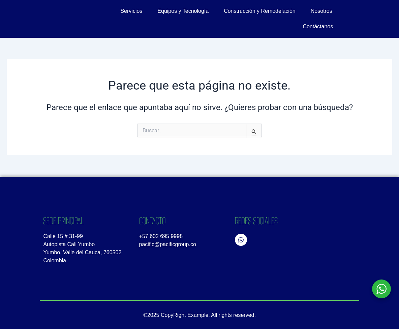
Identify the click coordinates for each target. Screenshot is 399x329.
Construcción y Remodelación (260, 11)
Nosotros (321, 11)
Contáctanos (318, 26)
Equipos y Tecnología (183, 11)
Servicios (131, 11)
